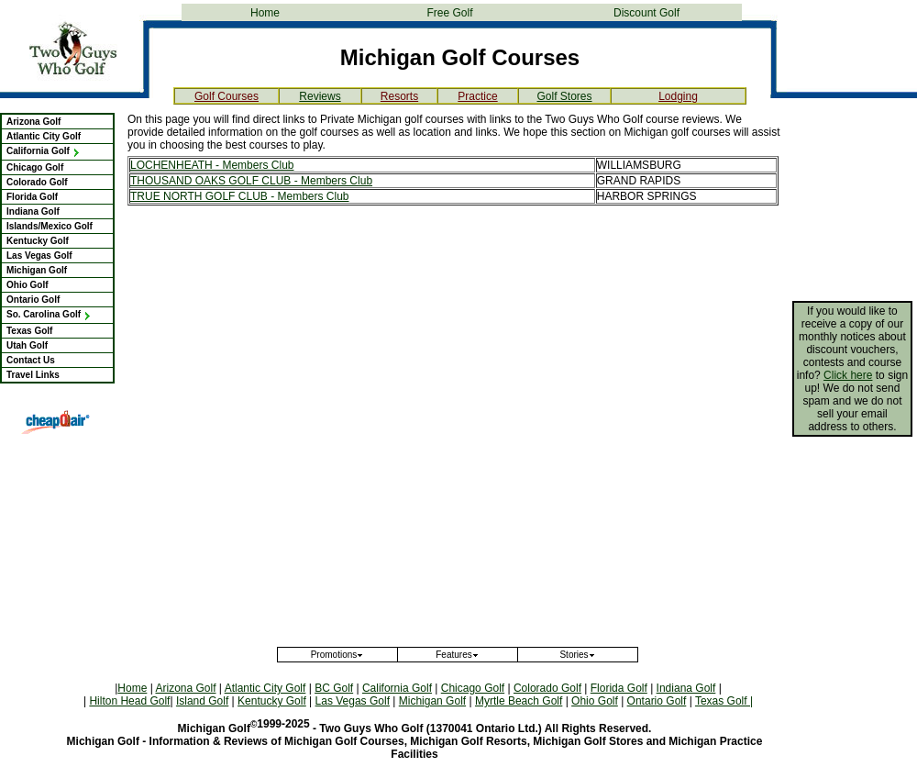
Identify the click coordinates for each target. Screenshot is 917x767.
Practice (477, 96)
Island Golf (202, 701)
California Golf (43, 151)
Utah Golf (27, 345)
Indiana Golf (33, 211)
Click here (847, 375)
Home (265, 12)
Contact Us (30, 360)
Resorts (399, 96)
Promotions (338, 655)
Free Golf (449, 12)
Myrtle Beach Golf (518, 701)
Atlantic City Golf (43, 136)
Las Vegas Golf (39, 255)
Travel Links (33, 375)
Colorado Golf (37, 182)
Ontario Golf (33, 300)
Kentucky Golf (37, 241)
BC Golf (334, 688)
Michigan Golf (36, 270)
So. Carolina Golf (49, 314)
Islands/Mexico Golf (49, 226)
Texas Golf (29, 331)
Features (457, 655)
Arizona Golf (33, 122)
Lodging (678, 96)
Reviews (319, 96)
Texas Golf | (724, 701)
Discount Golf (646, 12)
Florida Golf (32, 197)
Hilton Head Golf (129, 701)
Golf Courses (226, 96)
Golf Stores (563, 96)
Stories (577, 655)
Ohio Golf (27, 285)
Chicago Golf (34, 167)
